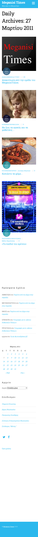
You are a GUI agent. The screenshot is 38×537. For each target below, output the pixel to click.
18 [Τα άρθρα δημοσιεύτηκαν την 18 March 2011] (19, 361)
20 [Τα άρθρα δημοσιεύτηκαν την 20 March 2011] (26, 361)
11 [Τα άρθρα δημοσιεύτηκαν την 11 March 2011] (19, 358)
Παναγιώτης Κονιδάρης (10, 415)
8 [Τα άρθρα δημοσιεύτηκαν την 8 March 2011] (7, 358)
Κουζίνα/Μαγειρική (9, 171)
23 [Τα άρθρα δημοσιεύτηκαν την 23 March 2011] (11, 365)
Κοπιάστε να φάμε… (12, 173)
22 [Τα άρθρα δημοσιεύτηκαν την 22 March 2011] (8, 365)
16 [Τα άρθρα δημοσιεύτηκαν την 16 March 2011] (11, 361)
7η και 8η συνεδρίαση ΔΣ (18, 336)
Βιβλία (4, 241)
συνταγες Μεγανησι (24, 171)
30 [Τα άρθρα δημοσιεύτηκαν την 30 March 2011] (11, 369)
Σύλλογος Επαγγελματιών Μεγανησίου (15, 421)
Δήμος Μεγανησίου (8, 409)
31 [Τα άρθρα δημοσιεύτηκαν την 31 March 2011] (15, 369)
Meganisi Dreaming (9, 404)
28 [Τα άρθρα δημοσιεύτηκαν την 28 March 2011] (4, 369)
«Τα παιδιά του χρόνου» (14, 243)
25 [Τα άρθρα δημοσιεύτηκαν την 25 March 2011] (19, 365)
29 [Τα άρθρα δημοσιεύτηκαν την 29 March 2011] (8, 369)
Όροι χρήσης (6, 449)
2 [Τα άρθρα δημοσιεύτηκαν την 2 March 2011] (11, 354)
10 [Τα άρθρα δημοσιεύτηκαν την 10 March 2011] (15, 358)
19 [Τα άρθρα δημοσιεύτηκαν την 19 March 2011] (23, 361)
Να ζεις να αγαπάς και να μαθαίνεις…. (15, 128)
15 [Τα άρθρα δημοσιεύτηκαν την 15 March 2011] (8, 361)
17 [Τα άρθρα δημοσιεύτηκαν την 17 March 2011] (15, 361)
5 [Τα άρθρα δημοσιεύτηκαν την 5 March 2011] (22, 354)
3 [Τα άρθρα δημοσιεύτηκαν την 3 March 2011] (15, 354)
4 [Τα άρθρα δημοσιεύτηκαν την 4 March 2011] (18, 354)
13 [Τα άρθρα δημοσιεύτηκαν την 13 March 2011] (26, 358)
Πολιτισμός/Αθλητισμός (11, 238)
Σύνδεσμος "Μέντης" (9, 426)
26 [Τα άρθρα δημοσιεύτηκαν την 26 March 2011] (23, 365)
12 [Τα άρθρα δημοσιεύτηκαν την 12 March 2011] (23, 358)
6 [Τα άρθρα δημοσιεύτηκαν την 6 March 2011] (26, 354)
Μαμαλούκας (11, 241)
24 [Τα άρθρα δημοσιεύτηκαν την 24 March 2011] (15, 365)
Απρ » (23, 373)
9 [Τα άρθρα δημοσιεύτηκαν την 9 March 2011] (11, 358)
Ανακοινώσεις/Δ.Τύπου (10, 77)
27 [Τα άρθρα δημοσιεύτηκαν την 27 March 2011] (26, 365)
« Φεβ (8, 373)
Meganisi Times (8, 526)
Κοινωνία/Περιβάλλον (10, 124)
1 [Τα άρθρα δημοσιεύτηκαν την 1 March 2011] (7, 354)
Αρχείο (4, 388)
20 (24, 77)
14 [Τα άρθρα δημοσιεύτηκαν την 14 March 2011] (4, 361)
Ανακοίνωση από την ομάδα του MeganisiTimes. (18, 81)
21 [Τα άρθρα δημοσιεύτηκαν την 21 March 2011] (4, 365)
